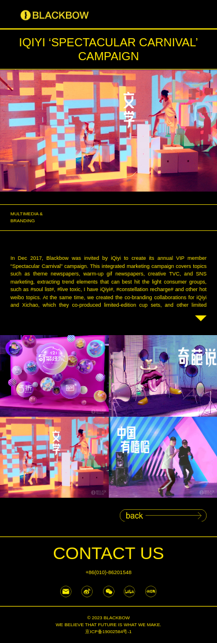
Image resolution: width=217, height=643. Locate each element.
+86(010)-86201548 (108, 572)
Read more (201, 321)
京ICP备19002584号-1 (108, 631)
